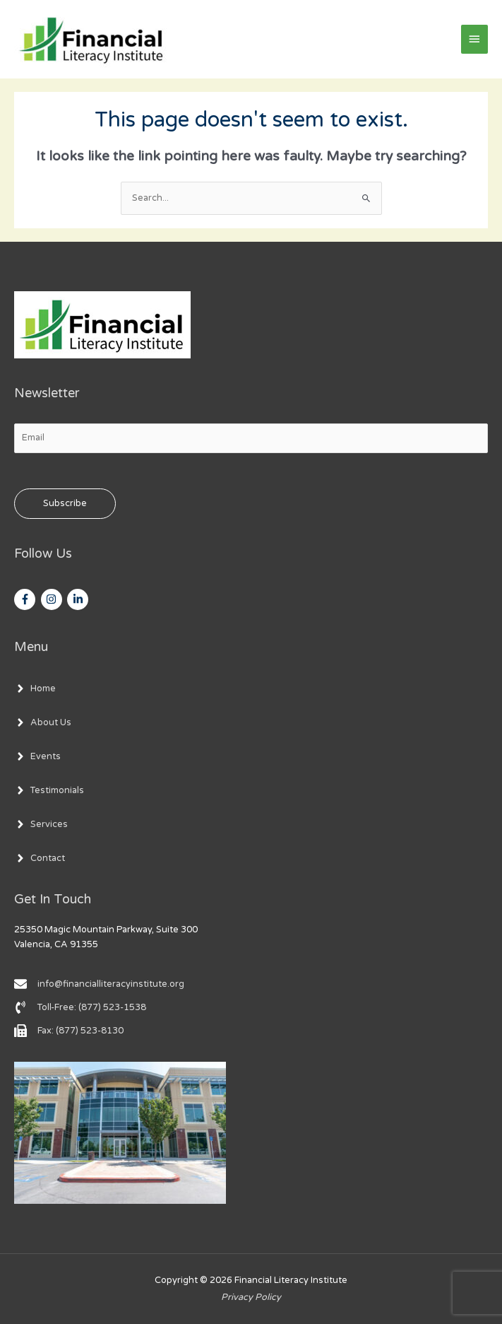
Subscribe (65, 503)
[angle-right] (35, 688)
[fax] (69, 1030)
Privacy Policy (251, 1297)
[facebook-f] (26, 599)
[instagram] (53, 599)
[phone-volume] (80, 1007)
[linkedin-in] (79, 599)
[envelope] (99, 984)
